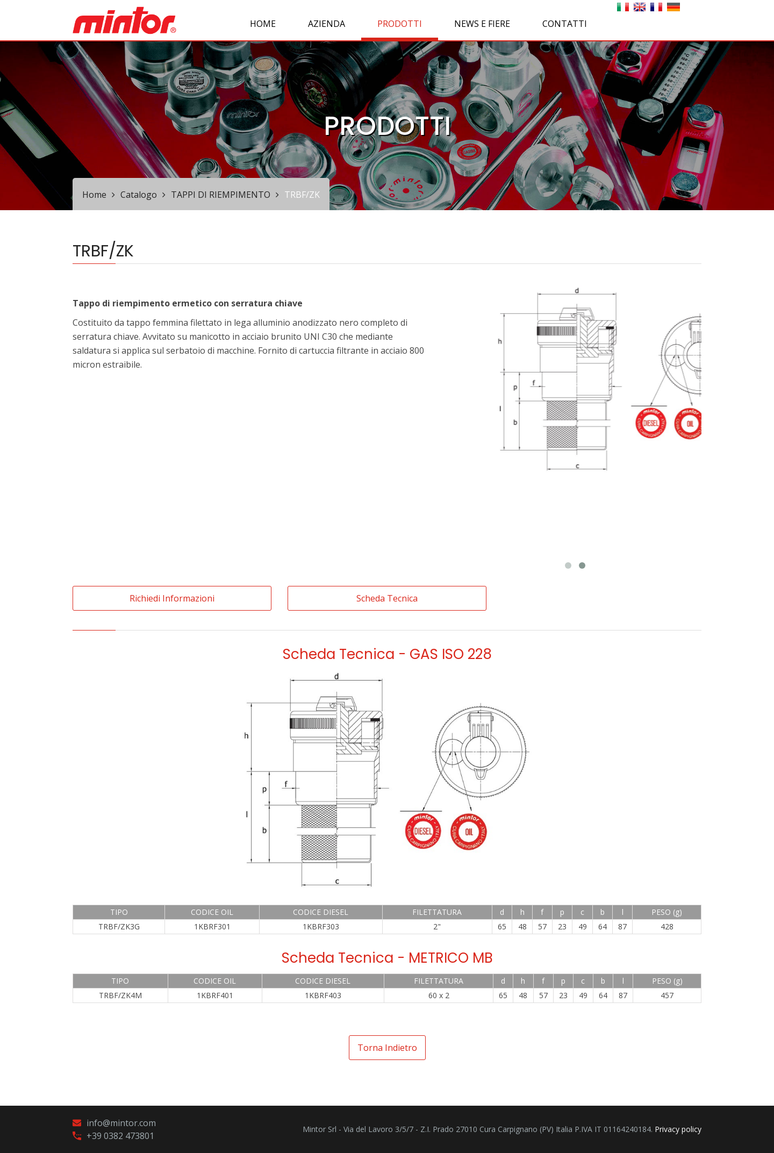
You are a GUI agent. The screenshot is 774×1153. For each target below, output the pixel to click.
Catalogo (138, 194)
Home (263, 24)
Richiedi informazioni (172, 598)
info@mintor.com (121, 1123)
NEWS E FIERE (482, 24)
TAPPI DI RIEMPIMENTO (220, 194)
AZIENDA (326, 24)
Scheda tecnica (387, 598)
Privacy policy (678, 1129)
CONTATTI (564, 24)
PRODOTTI (399, 24)
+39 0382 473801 (120, 1136)
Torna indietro (387, 1048)
